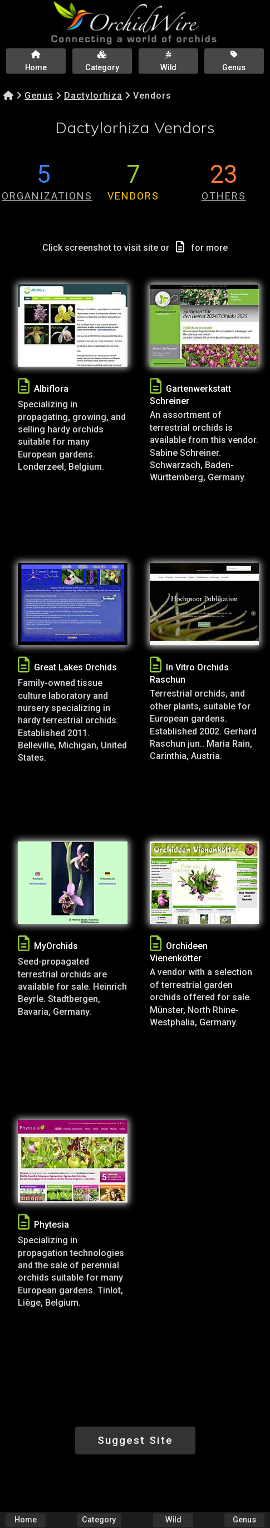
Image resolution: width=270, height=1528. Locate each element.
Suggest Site (135, 1440)
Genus (38, 95)
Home (25, 1520)
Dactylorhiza (93, 95)
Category (99, 1520)
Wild (173, 1520)
